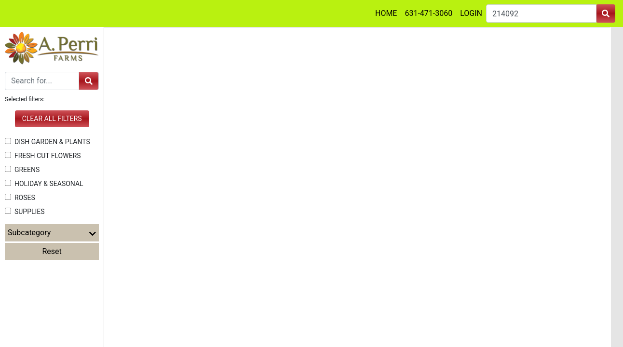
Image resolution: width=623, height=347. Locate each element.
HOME (386, 13)
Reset (52, 251)
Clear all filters (52, 118)
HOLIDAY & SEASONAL (44, 183)
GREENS (22, 170)
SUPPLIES (25, 211)
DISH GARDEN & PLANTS (47, 142)
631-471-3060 (428, 13)
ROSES (20, 197)
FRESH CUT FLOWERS (43, 156)
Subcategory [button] (52, 233)
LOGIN (471, 13)
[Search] (42, 81)
